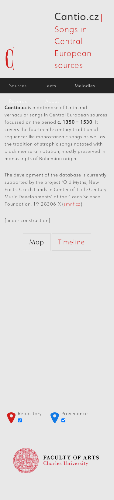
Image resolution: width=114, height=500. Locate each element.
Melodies (85, 85)
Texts (50, 85)
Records (18, 101)
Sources (18, 85)
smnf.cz (72, 204)
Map (36, 242)
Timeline (71, 242)
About (52, 101)
